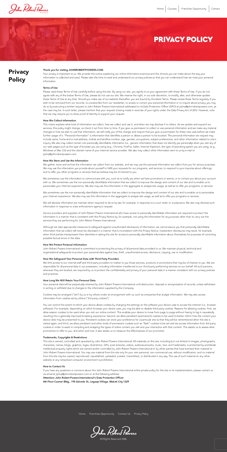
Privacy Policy (141, 414)
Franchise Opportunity (193, 9)
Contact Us (124, 414)
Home (160, 9)
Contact (215, 9)
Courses (172, 9)
